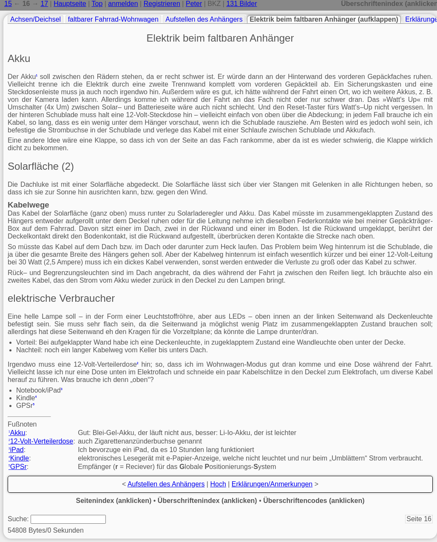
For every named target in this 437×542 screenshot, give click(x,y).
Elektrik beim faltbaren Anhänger (220, 38)
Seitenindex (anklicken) (114, 500)
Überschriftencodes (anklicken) (313, 500)
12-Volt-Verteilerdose (41, 441)
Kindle (19, 458)
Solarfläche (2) (41, 166)
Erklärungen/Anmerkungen (272, 484)
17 (44, 3)
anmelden (123, 3)
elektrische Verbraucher (61, 298)
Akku (19, 58)
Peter (194, 3)
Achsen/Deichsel (35, 19)
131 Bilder (241, 3)
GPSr (18, 466)
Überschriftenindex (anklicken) (207, 500)
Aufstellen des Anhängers (203, 19)
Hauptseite (70, 3)
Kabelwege (28, 204)
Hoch (218, 484)
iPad (16, 449)
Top (96, 3)
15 (8, 3)
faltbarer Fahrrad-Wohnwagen (113, 19)
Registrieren (162, 3)
